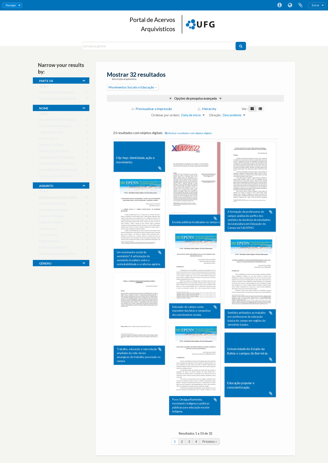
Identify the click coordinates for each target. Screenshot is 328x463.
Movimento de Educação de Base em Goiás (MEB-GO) (78, 93)
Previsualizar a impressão (151, 109)
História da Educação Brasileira (61, 254)
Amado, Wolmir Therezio (57, 164)
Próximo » (209, 441)
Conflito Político (51, 223)
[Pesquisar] (241, 46)
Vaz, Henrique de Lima (55, 127)
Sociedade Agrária (52, 204)
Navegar (11, 5)
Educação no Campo (53, 210)
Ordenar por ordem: (165, 115)
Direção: (215, 115)
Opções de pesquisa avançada (195, 98)
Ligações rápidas (279, 5)
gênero (45, 262)
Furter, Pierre (48, 139)
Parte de (46, 80)
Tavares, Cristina (51, 145)
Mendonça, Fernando (54, 152)
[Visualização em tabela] (260, 109)
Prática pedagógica (53, 248)
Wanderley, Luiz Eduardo (56, 158)
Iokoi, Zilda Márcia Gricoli (58, 171)
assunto (46, 185)
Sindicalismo (48, 229)
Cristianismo (48, 236)
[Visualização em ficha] (252, 109)
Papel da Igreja (49, 242)
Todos (43, 87)
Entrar (315, 5)
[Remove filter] (156, 87)
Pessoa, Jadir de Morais (56, 177)
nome (43, 107)
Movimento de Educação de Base (63, 120)
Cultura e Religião (51, 217)
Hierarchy (206, 109)
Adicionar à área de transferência (160, 168)
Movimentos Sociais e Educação (62, 198)
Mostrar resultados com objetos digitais (188, 133)
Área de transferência (300, 5)
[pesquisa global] (159, 46)
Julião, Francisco (51, 133)
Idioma (290, 5)
